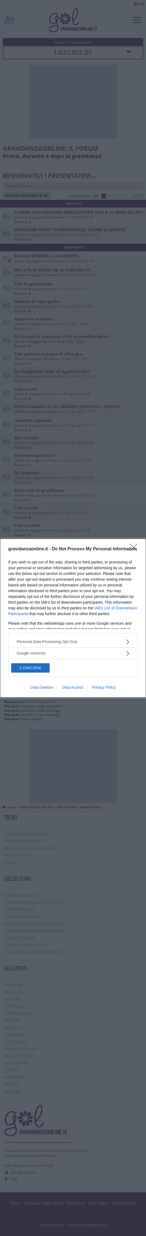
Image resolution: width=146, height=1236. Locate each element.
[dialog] (73, 618)
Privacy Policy (104, 687)
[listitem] (73, 642)
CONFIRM (30, 668)
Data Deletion (42, 687)
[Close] (135, 549)
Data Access (72, 687)
